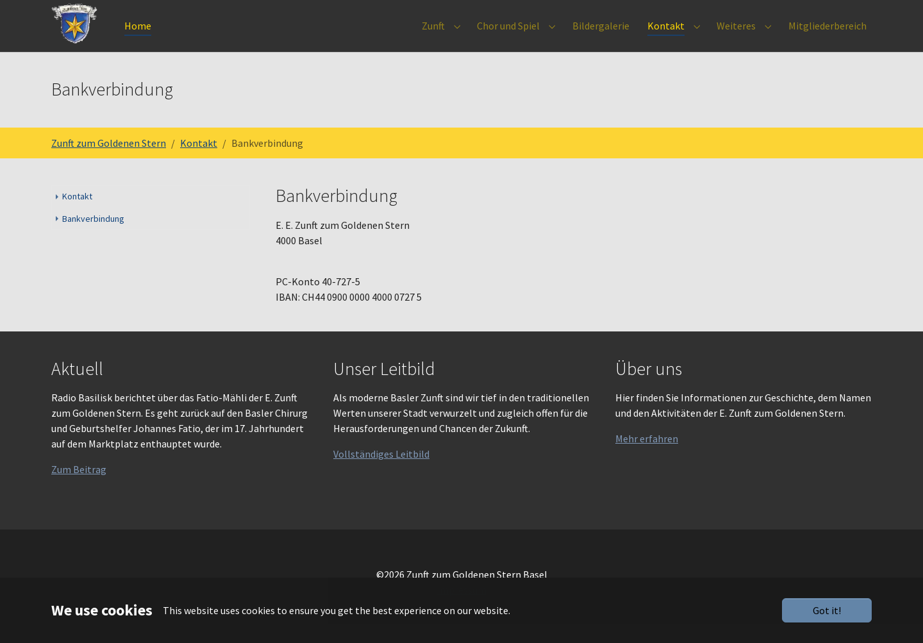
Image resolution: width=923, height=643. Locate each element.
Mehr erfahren (646, 457)
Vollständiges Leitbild (381, 472)
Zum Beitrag (78, 487)
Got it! (827, 610)
